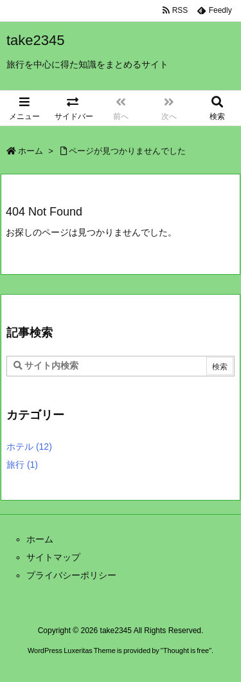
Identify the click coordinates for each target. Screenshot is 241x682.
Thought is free (186, 650)
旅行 (22, 464)
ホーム (30, 151)
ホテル (29, 446)
